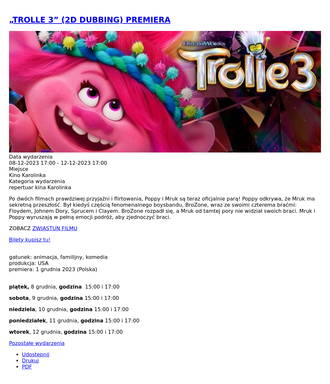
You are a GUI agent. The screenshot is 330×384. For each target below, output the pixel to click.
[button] (165, 151)
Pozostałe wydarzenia (37, 343)
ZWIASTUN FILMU (54, 228)
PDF (27, 367)
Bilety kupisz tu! (30, 240)
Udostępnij (35, 354)
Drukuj (30, 361)
